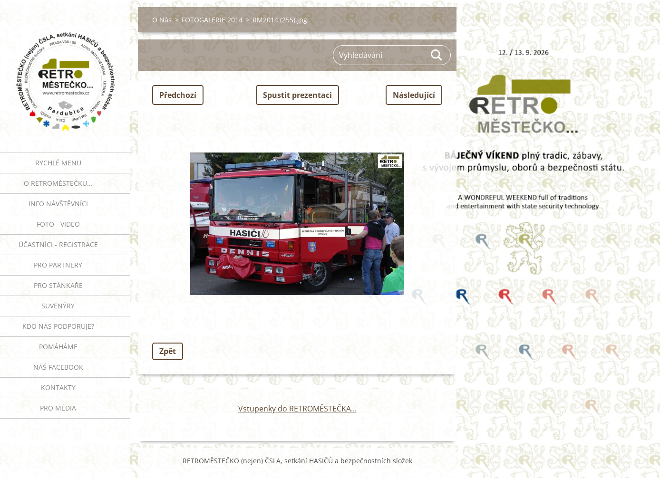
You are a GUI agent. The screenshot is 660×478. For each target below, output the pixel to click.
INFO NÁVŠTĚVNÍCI (58, 203)
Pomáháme (58, 346)
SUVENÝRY (58, 305)
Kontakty (58, 387)
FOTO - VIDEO (58, 224)
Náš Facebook (58, 367)
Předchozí (177, 95)
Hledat (437, 55)
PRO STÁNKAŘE (58, 285)
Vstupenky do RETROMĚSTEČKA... (297, 408)
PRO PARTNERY (58, 264)
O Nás (162, 19)
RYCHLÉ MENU (58, 162)
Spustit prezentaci (297, 95)
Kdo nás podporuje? (58, 326)
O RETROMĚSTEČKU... (58, 183)
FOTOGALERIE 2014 (212, 19)
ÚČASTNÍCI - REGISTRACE (58, 244)
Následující (414, 95)
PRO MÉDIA (58, 407)
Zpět (167, 351)
